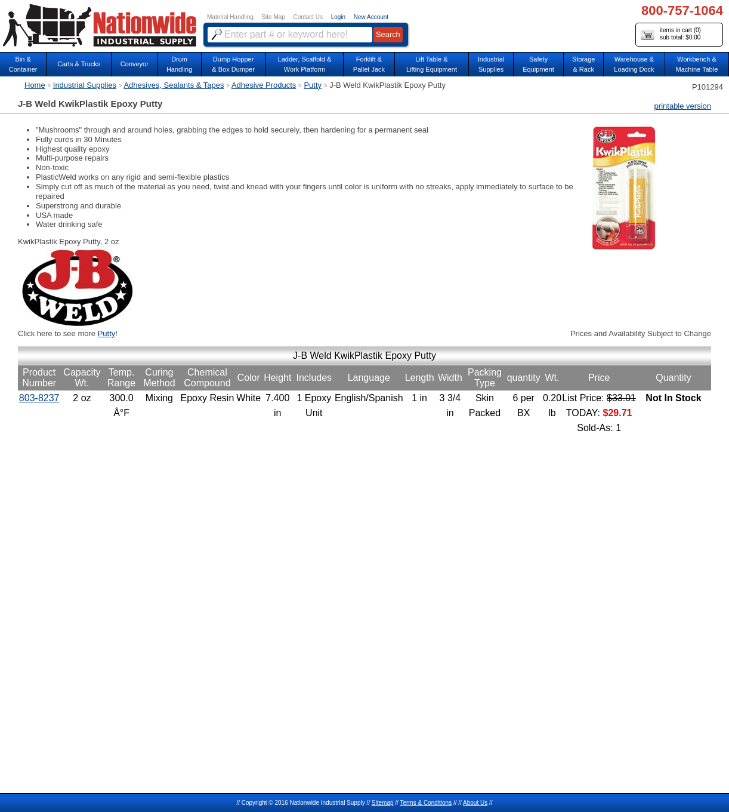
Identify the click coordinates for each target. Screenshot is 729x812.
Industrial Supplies (84, 85)
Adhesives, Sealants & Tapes (173, 85)
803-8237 (39, 398)
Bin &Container (23, 64)
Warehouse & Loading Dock (634, 64)
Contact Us (308, 17)
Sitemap (383, 802)
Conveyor (135, 63)
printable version (682, 106)
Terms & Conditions (426, 802)
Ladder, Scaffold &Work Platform (305, 64)
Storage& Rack (583, 64)
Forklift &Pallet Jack (369, 64)
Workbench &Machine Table (697, 64)
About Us (475, 802)
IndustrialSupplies (491, 64)
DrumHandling (179, 64)
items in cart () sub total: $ (671, 34)
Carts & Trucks (78, 63)
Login (338, 17)
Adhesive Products (263, 85)
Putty (313, 85)
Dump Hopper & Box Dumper (233, 64)
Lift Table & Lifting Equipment (431, 64)
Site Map (273, 17)
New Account (371, 17)
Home (34, 85)
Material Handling (230, 17)
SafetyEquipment (538, 64)
